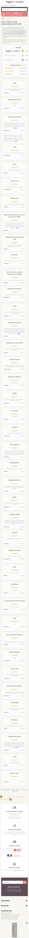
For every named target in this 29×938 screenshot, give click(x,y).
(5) (23, 71)
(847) (9, 68)
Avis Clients (13, 930)
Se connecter (5, 5)
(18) (9, 71)
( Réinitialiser (23, 65)
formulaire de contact (11, 919)
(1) (23, 74)
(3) (9, 74)
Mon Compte (13, 5)
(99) (23, 68)
